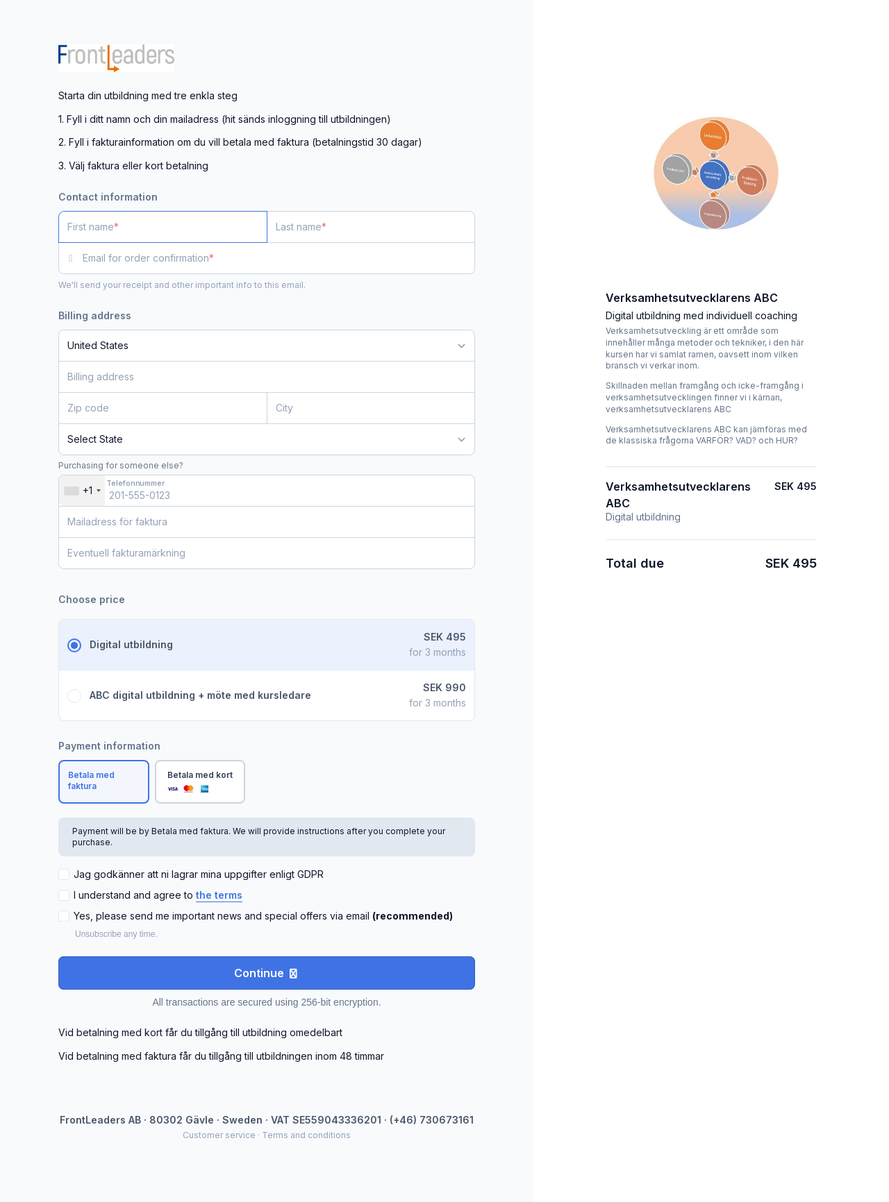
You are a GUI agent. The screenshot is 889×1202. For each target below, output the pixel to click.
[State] (266, 439)
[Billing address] (258, 377)
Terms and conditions (306, 1135)
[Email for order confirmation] (279, 258)
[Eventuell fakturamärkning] (266, 553)
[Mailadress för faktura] (266, 522)
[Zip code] (163, 408)
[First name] (163, 227)
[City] (371, 408)
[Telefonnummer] (266, 490)
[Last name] (371, 227)
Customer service (219, 1135)
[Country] (266, 345)
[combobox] (82, 490)
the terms (219, 895)
